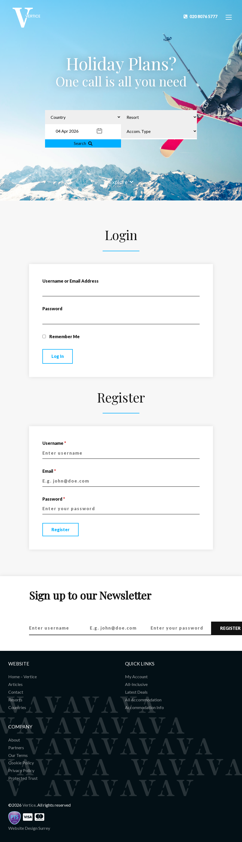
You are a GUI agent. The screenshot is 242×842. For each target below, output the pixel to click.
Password (52, 308)
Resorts (15, 699)
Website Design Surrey (29, 828)
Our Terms (18, 755)
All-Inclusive (136, 684)
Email (49, 471)
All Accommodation (143, 699)
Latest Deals (136, 691)
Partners (16, 747)
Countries (17, 707)
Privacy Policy (21, 770)
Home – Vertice (22, 676)
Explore (121, 182)
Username (54, 443)
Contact (15, 691)
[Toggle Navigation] (228, 17)
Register (60, 529)
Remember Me (61, 336)
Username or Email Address (70, 280)
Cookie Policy (21, 762)
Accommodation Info (144, 707)
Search (83, 143)
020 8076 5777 (200, 16)
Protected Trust (23, 778)
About (14, 739)
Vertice (29, 804)
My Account (136, 676)
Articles (15, 684)
